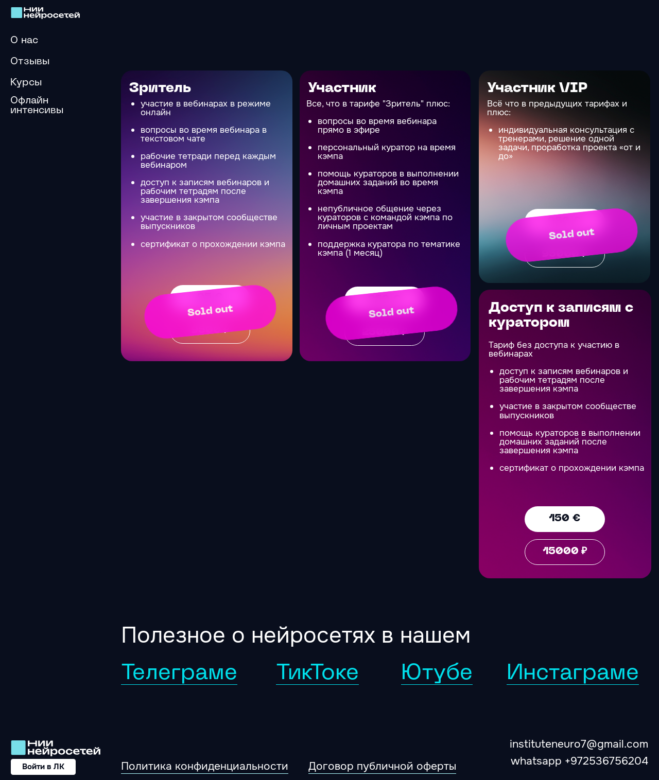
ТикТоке (317, 673)
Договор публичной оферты (382, 766)
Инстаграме (573, 673)
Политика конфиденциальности (204, 766)
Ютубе (437, 673)
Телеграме (179, 673)
